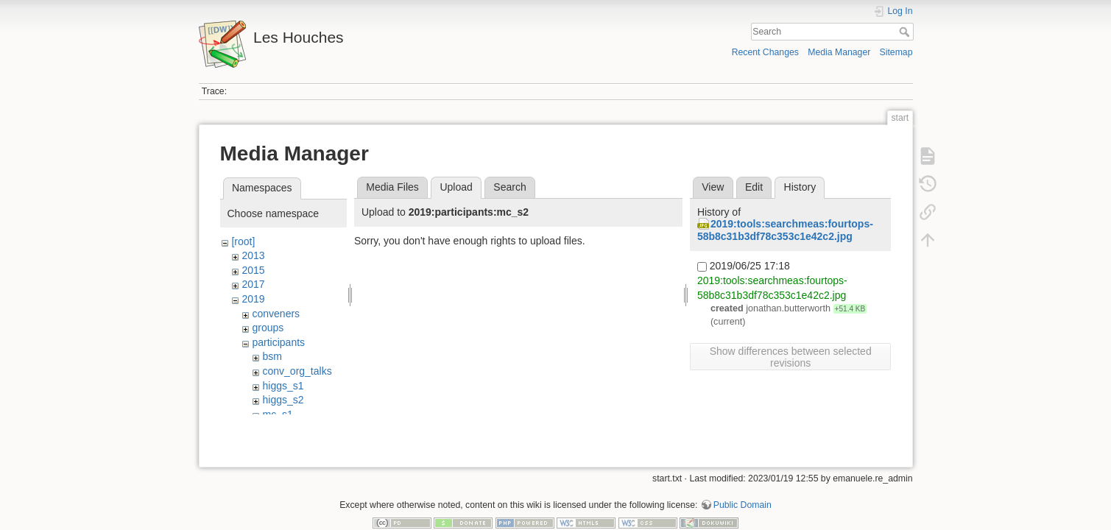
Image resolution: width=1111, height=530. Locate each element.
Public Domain (742, 481)
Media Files (392, 187)
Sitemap (896, 52)
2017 (252, 284)
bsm (271, 356)
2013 (252, 255)
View (713, 187)
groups (267, 327)
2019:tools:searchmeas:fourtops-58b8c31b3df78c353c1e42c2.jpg (785, 230)
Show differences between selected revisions (791, 357)
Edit (754, 187)
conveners (276, 313)
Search (906, 31)
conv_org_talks (296, 371)
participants (278, 342)
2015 (252, 270)
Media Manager (839, 52)
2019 (252, 299)
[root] (243, 241)
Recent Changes (765, 52)
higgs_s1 (282, 386)
